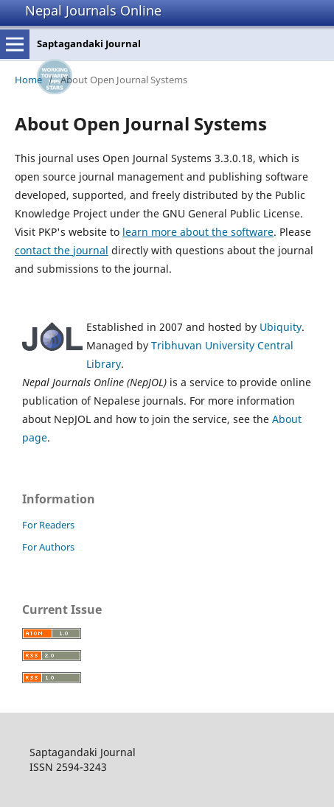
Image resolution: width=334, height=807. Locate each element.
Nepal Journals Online (93, 10)
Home (28, 79)
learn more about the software (198, 232)
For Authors (48, 546)
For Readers (48, 524)
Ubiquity (281, 327)
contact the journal (61, 250)
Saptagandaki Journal (89, 43)
